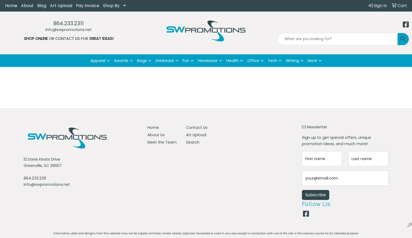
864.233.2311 (68, 23)
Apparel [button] (97, 60)
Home (11, 6)
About (27, 6)
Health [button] (232, 60)
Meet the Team (162, 142)
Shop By (111, 6)
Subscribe (315, 195)
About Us (156, 134)
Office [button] (253, 60)
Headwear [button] (208, 60)
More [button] (312, 60)
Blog (41, 6)
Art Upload (61, 6)
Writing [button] (292, 60)
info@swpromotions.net (68, 29)
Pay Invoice (87, 6)
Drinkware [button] (165, 60)
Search (192, 142)
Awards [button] (121, 60)
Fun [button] (186, 60)
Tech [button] (272, 60)
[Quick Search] (338, 39)
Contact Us (197, 127)
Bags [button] (142, 60)
